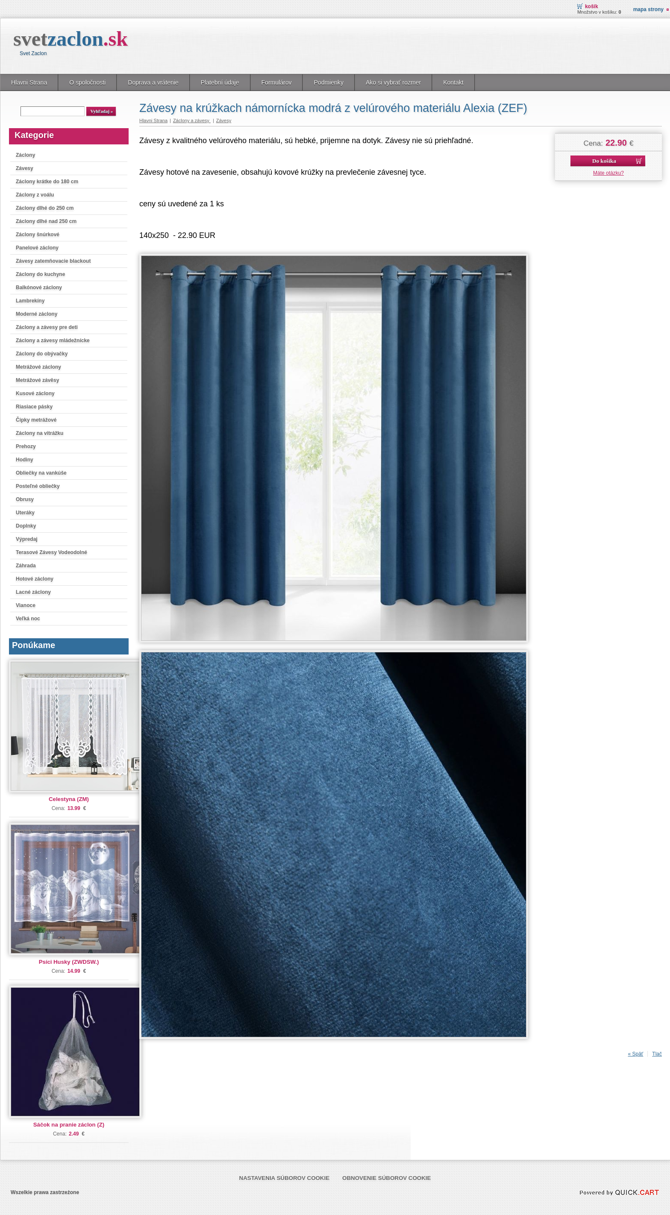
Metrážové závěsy (37, 380)
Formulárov (277, 82)
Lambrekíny (30, 301)
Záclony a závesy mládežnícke (53, 340)
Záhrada (26, 566)
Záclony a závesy (192, 120)
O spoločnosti (87, 82)
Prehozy (26, 446)
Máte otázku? (608, 173)
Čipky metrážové (36, 420)
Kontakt (453, 82)
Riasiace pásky (34, 407)
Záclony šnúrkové (37, 235)
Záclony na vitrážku (39, 433)
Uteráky (25, 513)
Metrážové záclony (38, 367)
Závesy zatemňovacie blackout (53, 261)
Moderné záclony (36, 314)
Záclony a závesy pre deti (47, 327)
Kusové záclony (35, 393)
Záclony (25, 155)
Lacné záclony (33, 592)
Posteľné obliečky (38, 486)
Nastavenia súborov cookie (284, 1178)
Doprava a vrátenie (153, 82)
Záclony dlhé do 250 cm (44, 208)
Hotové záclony (34, 579)
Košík (591, 6)
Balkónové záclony (39, 288)
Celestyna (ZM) (69, 799)
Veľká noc (28, 619)
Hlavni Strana (29, 82)
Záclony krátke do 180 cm (47, 182)
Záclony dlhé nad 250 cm (46, 221)
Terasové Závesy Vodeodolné (51, 552)
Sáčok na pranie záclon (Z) (68, 1124)
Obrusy (25, 499)
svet (70, 38)
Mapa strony (648, 9)
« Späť (635, 1054)
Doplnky (26, 526)
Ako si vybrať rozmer (393, 82)
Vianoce (25, 605)
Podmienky (328, 82)
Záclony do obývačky (42, 354)
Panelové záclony (37, 248)
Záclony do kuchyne (40, 274)
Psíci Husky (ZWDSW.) (69, 962)
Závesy (24, 168)
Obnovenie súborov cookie (386, 1178)
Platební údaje (220, 82)
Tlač (657, 1054)
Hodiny (24, 460)
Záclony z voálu (35, 195)
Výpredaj (27, 539)
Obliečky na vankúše (41, 473)
